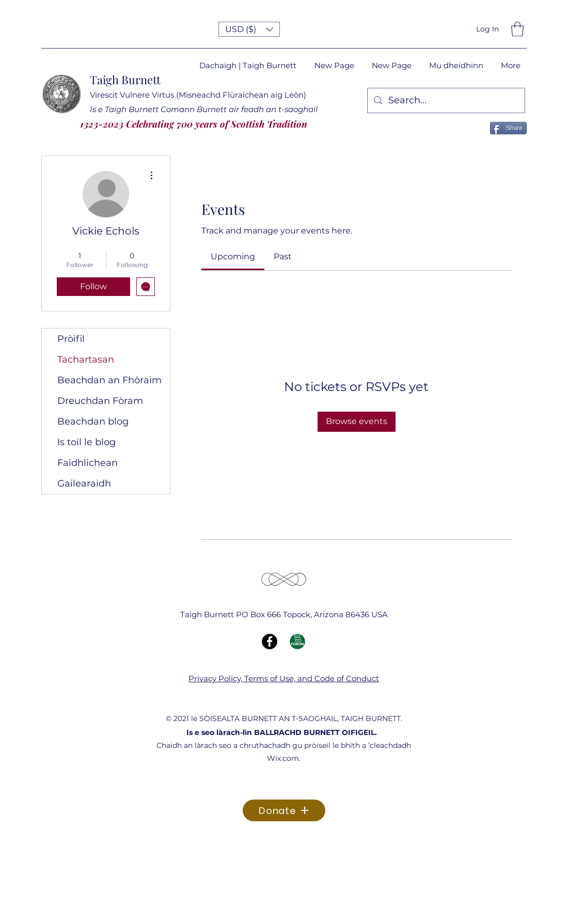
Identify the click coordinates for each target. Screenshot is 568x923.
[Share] (508, 128)
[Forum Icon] (297, 641)
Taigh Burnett (125, 79)
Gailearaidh (84, 483)
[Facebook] (269, 641)
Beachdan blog (93, 421)
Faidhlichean (87, 462)
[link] (233, 256)
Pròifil (71, 339)
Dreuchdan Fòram (100, 400)
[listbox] (249, 29)
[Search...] (445, 100)
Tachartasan (85, 359)
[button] (249, 29)
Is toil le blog (86, 442)
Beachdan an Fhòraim (109, 380)
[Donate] (284, 810)
